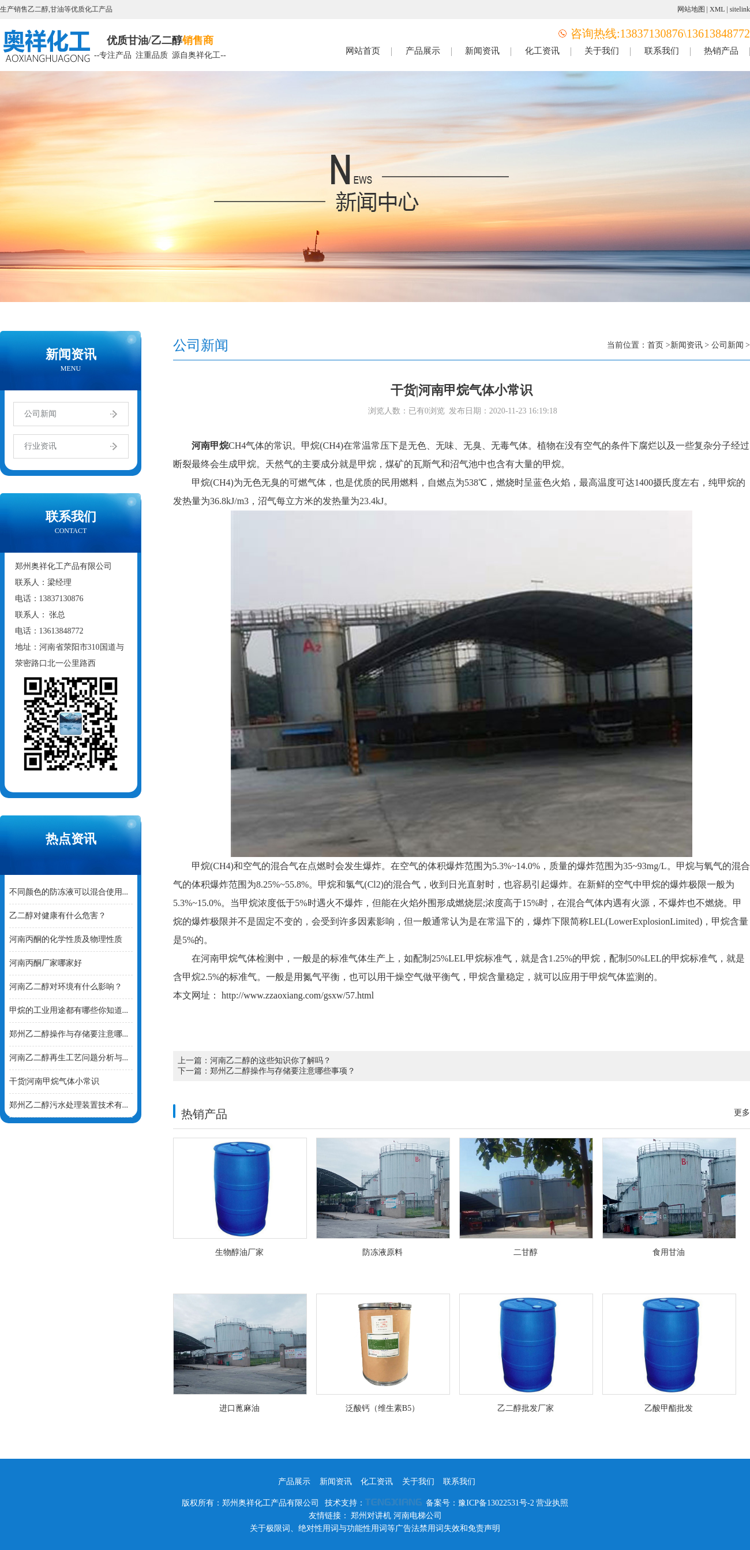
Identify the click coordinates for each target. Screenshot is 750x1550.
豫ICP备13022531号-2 (496, 1503)
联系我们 (661, 50)
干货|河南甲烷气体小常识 (54, 1081)
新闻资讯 (482, 50)
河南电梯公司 (417, 1515)
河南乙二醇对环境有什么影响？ (65, 986)
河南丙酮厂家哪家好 (45, 963)
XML (717, 9)
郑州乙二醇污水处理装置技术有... (69, 1105)
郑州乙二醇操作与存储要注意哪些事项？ (282, 1071)
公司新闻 (40, 413)
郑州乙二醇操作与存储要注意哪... (69, 1034)
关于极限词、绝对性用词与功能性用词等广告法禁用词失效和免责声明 (375, 1528)
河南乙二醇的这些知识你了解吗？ (270, 1060)
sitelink (740, 9)
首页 (655, 345)
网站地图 (691, 9)
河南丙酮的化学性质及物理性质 (65, 939)
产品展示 (423, 50)
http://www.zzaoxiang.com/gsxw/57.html (296, 995)
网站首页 (363, 50)
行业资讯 (40, 446)
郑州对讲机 (371, 1515)
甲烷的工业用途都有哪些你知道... (69, 1010)
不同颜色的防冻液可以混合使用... (69, 892)
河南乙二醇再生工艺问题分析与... (69, 1057)
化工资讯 (542, 50)
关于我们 (601, 50)
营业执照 (552, 1503)
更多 (742, 1112)
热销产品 (721, 50)
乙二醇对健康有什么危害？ (57, 915)
